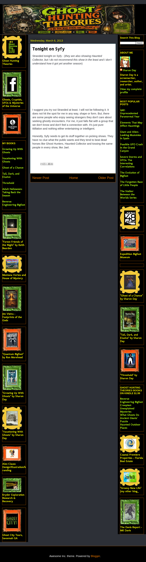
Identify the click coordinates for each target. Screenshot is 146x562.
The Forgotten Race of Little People (131, 183)
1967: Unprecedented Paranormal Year (130, 113)
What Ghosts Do (129, 414)
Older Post (105, 178)
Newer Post (40, 178)
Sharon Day (129, 70)
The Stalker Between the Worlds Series (128, 194)
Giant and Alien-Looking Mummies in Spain (130, 135)
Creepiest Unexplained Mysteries (127, 408)
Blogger (95, 556)
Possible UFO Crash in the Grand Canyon (131, 147)
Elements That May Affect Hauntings (131, 124)
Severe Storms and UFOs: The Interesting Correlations (131, 161)
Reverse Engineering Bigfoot (13, 203)
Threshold (8, 183)
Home (73, 178)
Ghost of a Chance (12, 167)
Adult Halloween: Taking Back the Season (12, 192)
